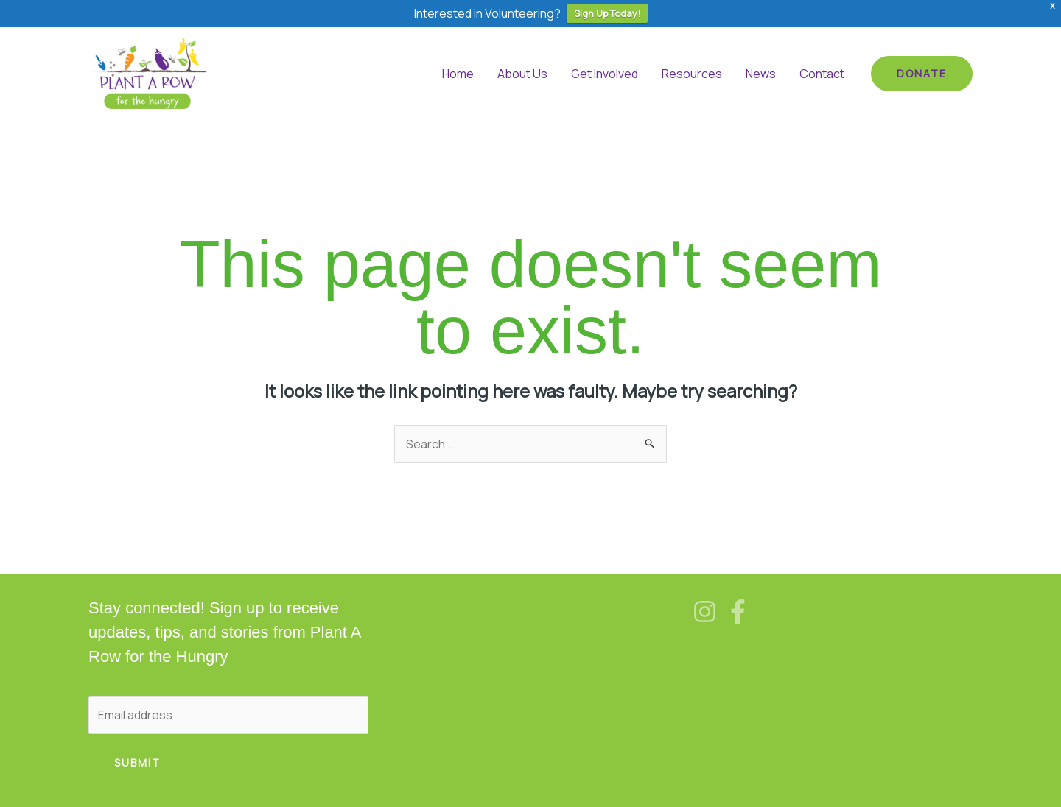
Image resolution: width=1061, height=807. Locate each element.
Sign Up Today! (607, 13)
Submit (137, 762)
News (761, 74)
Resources (692, 74)
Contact (821, 74)
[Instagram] (705, 611)
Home (458, 74)
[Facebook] (738, 611)
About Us (522, 74)
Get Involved (604, 74)
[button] (922, 73)
